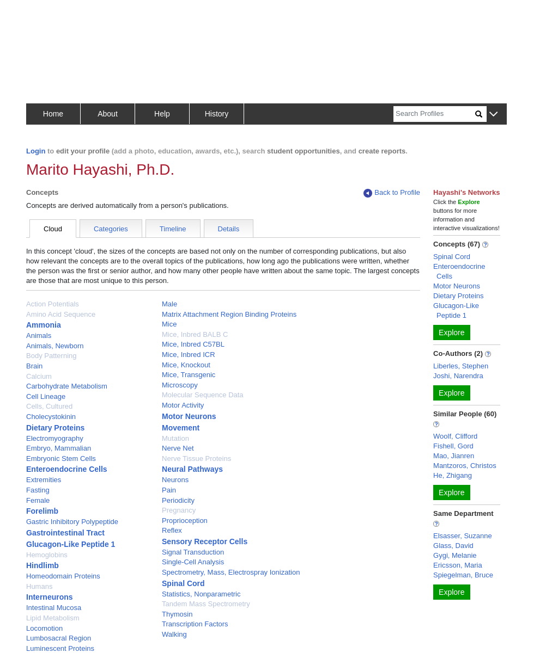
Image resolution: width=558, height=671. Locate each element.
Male (169, 304)
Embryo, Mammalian (58, 448)
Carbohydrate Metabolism (66, 386)
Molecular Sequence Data (203, 395)
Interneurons (49, 597)
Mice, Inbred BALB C (195, 334)
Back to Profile (391, 193)
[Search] (434, 114)
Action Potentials (52, 304)
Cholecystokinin (51, 417)
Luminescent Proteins (60, 648)
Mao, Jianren (453, 456)
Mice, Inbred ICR (188, 354)
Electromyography (54, 438)
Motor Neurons (189, 416)
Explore (451, 332)
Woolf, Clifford (455, 436)
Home (53, 113)
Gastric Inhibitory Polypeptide (72, 522)
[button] (493, 114)
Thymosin (177, 614)
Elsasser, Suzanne (462, 536)
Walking (174, 634)
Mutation (175, 438)
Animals (38, 335)
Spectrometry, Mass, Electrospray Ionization (231, 572)
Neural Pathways (192, 469)
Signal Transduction (193, 552)
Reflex (172, 530)
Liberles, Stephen (460, 366)
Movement (180, 427)
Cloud (53, 229)
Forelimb (42, 511)
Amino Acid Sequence (60, 314)
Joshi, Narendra (458, 376)
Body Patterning (51, 356)
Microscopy (180, 385)
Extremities (43, 480)
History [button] (217, 113)
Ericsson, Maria (457, 565)
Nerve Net (178, 448)
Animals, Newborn (55, 346)
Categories (111, 229)
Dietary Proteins (55, 427)
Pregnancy (179, 510)
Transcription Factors (195, 624)
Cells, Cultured (49, 406)
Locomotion (44, 628)
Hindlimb (42, 565)
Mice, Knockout (186, 365)
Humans (39, 586)
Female (38, 500)
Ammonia (43, 325)
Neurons (175, 480)
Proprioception (185, 520)
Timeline (173, 229)
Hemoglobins (47, 555)
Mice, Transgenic (188, 375)
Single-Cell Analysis (193, 562)
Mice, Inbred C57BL (193, 344)
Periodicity (178, 500)
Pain (169, 490)
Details (229, 229)
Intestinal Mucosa (53, 608)
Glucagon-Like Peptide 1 (70, 544)
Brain (34, 366)
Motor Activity (183, 405)
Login (35, 151)
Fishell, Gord (453, 446)
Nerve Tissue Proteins (196, 458)
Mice (169, 324)
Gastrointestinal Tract (65, 532)
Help (162, 113)
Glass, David (453, 545)
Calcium (39, 376)
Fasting (38, 490)
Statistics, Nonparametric (201, 594)
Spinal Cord (183, 583)
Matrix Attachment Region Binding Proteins (229, 314)
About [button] (108, 113)
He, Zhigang (452, 475)
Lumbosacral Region (58, 638)
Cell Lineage (45, 396)
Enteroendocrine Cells (66, 469)
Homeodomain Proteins (63, 576)
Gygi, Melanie (454, 555)
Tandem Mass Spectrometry (206, 604)
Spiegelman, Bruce (463, 575)
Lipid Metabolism (53, 618)
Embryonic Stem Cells (61, 458)
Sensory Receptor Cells (204, 541)
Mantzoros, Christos (464, 465)
